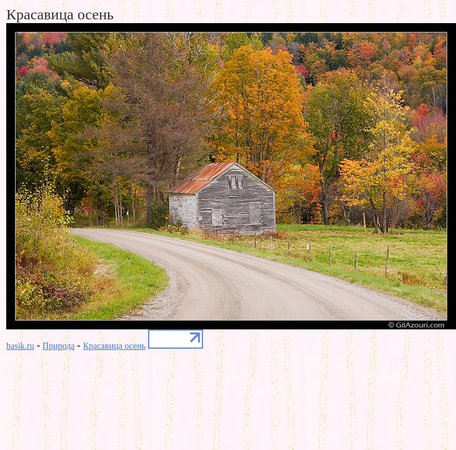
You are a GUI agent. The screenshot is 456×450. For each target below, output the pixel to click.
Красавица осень (114, 346)
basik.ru (20, 346)
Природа (58, 346)
